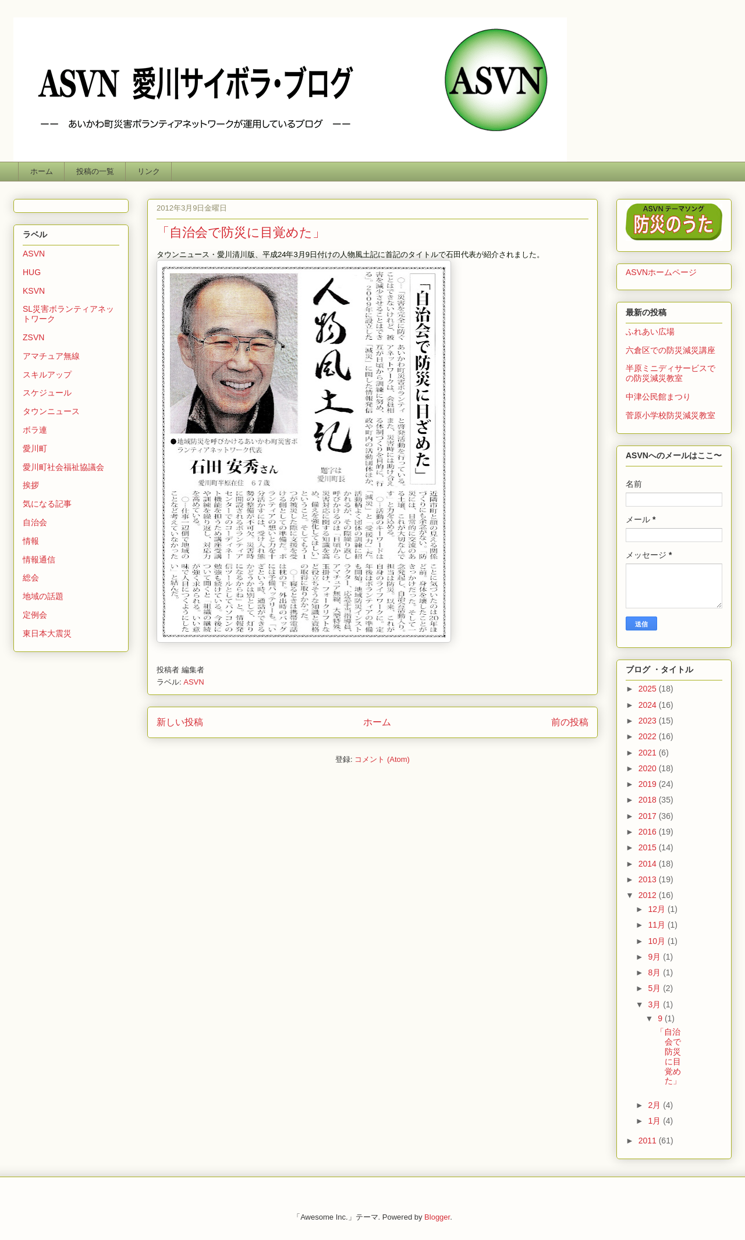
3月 (655, 1004)
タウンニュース (51, 411)
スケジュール (47, 392)
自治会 (35, 522)
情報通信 (39, 559)
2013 (648, 879)
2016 (648, 831)
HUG (32, 272)
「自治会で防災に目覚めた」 (241, 232)
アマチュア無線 (51, 356)
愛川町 (35, 448)
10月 (657, 941)
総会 (31, 577)
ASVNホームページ (661, 272)
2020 (648, 768)
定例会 (35, 614)
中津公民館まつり (658, 396)
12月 (657, 909)
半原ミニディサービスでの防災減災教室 (670, 373)
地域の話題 (43, 596)
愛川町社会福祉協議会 (63, 467)
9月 (655, 956)
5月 (655, 988)
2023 (648, 720)
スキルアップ (47, 374)
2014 (648, 863)
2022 (648, 736)
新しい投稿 (180, 722)
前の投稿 (569, 722)
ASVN (193, 682)
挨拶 (31, 485)
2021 (648, 752)
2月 (655, 1105)
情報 (31, 541)
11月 (657, 924)
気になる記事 (47, 503)
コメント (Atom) (382, 759)
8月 (655, 972)
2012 (648, 895)
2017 (648, 816)
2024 (648, 705)
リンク (148, 171)
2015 (648, 847)
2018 (648, 799)
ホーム (41, 171)
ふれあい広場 (650, 331)
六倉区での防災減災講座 (670, 350)
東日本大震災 (47, 633)
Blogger (437, 1217)
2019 (648, 784)
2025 (648, 688)
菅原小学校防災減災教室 (670, 415)
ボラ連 (35, 429)
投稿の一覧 (95, 171)
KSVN (34, 290)
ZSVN (33, 337)
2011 (648, 1140)
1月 (655, 1120)
